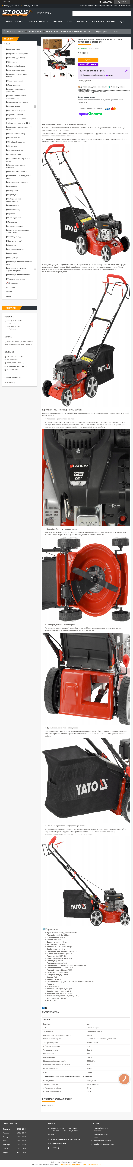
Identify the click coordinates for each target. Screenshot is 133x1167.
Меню (8, 44)
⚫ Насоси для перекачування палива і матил (18, 231)
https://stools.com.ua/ (15, 363)
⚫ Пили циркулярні (13, 85)
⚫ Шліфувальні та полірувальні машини (18, 177)
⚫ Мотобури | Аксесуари (15, 142)
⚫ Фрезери (10, 214)
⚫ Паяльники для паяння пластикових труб (16, 97)
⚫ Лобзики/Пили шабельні (16, 172)
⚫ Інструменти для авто (15, 249)
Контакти (82, 22)
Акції (69, 22)
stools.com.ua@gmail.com (17, 366)
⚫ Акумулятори (12, 258)
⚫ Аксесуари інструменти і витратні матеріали (16, 269)
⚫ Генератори (11, 222)
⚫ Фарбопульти (12, 195)
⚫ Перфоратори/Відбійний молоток (16, 75)
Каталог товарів (13, 22)
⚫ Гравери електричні (14, 226)
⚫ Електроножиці (13, 210)
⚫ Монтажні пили (13, 138)
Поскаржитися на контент (70, 1164)
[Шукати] (128, 13)
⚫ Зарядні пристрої (13, 241)
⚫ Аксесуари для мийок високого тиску (19, 263)
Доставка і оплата (38, 22)
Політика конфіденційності (91, 1164)
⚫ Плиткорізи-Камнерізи (15, 70)
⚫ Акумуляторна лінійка (15, 279)
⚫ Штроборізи (11, 186)
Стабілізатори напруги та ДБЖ (18, 123)
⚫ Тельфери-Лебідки (14, 150)
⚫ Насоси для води (13, 237)
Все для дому (11, 287)
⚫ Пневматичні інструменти (17, 102)
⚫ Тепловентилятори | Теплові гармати (18, 160)
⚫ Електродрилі (12, 205)
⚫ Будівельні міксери (14, 115)
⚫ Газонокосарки (50, 31)
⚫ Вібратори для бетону (15, 58)
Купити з (88, 64)
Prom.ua (79, 1162)
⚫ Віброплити (11, 62)
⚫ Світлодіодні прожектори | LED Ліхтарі (19, 128)
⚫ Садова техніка (33, 31)
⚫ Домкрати (11, 245)
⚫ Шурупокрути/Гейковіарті (16, 182)
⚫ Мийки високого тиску (15, 134)
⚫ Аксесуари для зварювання (18, 275)
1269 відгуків (107, 2)
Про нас (9, 292)
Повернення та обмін (103, 22)
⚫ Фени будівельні (13, 218)
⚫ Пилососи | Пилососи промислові (15, 90)
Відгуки (8, 297)
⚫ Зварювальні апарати (15, 110)
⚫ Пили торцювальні (14, 81)
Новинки (57, 22)
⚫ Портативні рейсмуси (15, 66)
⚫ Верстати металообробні (17, 54)
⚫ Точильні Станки (13, 154)
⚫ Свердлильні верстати (16, 119)
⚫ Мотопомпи (11, 146)
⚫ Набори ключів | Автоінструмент (13, 200)
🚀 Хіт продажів (12, 283)
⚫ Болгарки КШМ (13, 49)
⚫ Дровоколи (11, 253)
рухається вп (81, 139)
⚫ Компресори (12, 191)
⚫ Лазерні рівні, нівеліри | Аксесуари (16, 166)
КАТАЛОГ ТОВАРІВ (15, 31)
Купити (88, 60)
